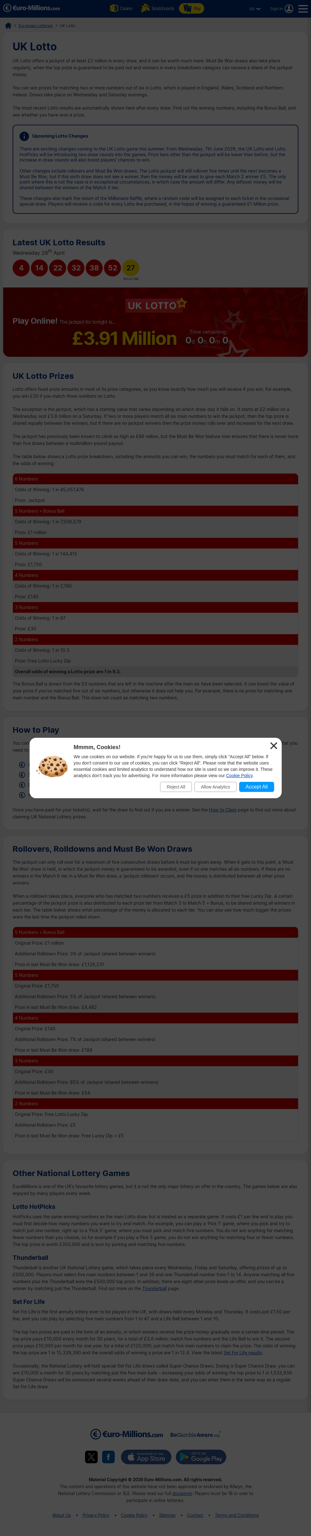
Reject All (176, 786)
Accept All (256, 786)
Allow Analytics (215, 786)
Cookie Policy (239, 775)
